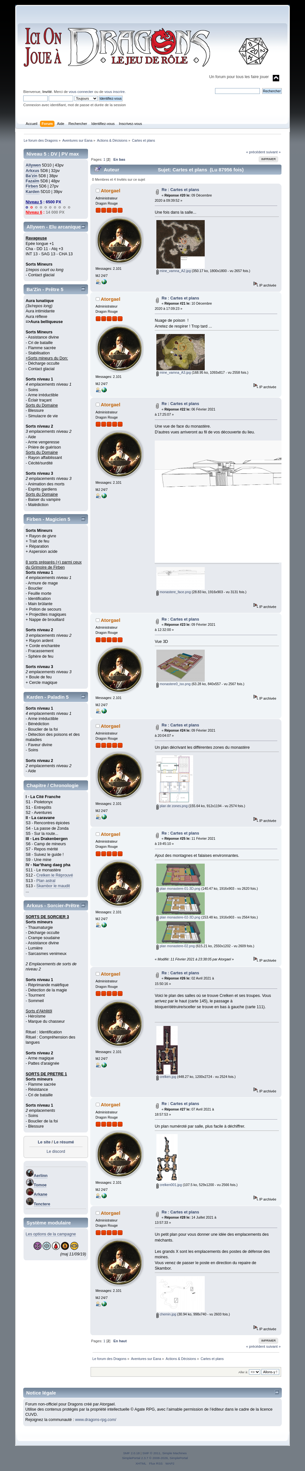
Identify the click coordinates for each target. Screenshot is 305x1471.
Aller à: (243, 1372)
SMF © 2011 (152, 1453)
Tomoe (40, 1185)
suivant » (273, 152)
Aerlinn (41, 1175)
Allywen (33, 165)
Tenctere (42, 1204)
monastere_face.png (173, 592)
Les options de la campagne (51, 1234)
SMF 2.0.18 (131, 1453)
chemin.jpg (166, 1314)
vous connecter (81, 92)
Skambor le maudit (53, 886)
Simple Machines (174, 1453)
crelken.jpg (166, 1077)
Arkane (40, 1194)
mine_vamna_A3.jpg (173, 372)
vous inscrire (114, 92)
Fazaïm (32, 181)
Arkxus (32, 170)
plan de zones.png (172, 806)
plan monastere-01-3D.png (178, 888)
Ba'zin (31, 176)
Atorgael (110, 190)
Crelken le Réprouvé (54, 875)
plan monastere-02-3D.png (178, 917)
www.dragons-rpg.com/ (95, 1419)
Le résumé (64, 1142)
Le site (44, 1142)
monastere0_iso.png (173, 684)
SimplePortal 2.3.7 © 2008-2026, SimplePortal (155, 1458)
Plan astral (45, 880)
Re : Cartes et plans (180, 190)
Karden (33, 191)
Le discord (56, 1151)
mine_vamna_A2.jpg (173, 271)
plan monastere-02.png (175, 946)
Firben (32, 186)
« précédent (255, 152)
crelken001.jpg (169, 1185)
